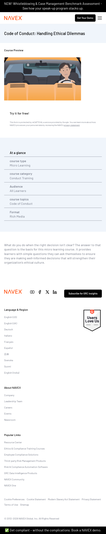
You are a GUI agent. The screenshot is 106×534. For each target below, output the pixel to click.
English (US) (10, 317)
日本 (6, 354)
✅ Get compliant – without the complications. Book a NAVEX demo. (53, 530)
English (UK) (10, 323)
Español (8, 347)
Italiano (8, 335)
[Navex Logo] (13, 18)
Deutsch (8, 329)
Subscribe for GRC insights (83, 293)
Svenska (8, 360)
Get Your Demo (85, 17)
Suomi (7, 366)
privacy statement (72, 125)
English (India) (11, 372)
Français (8, 341)
